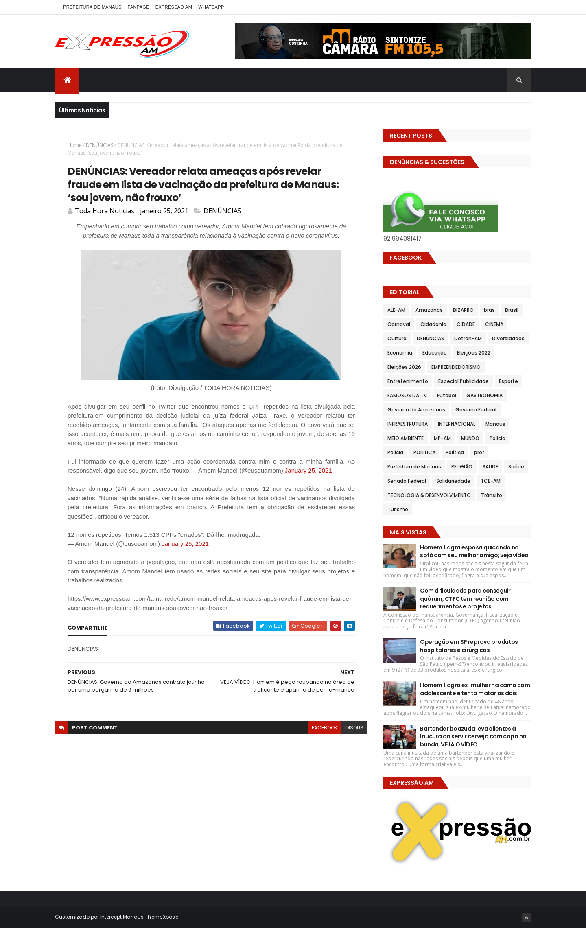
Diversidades (508, 338)
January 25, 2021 (308, 470)
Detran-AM (468, 338)
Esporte (508, 381)
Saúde (516, 466)
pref (479, 452)
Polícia (395, 452)
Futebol (446, 395)
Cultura (397, 338)
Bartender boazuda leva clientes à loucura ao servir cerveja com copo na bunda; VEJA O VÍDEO (473, 736)
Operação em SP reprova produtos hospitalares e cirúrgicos (469, 646)
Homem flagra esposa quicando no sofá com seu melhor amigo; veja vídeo (474, 551)
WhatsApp (211, 6)
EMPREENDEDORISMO (456, 366)
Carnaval (398, 324)
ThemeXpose (161, 916)
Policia (497, 438)
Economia (399, 352)
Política (455, 452)
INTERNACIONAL (456, 423)
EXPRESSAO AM (173, 6)
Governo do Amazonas (416, 409)
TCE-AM (491, 480)
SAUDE (490, 466)
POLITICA (424, 452)
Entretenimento (407, 381)
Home (75, 145)
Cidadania (433, 324)
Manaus (495, 423)
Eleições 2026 (404, 366)
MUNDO (470, 438)
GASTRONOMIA (484, 395)
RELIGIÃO (461, 466)
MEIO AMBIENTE (405, 438)
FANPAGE (138, 6)
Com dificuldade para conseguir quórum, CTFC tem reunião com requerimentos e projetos (465, 599)
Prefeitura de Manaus (414, 466)
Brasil (511, 309)
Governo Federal (475, 409)
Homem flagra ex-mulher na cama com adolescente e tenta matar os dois (475, 689)
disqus (354, 727)
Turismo (397, 509)
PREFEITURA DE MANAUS (92, 6)
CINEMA (494, 324)
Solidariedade (453, 480)
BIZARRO (463, 309)
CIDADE (466, 324)
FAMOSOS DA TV (407, 395)
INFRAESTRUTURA (407, 423)
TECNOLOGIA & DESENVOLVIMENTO (429, 495)
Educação (434, 352)
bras (489, 309)
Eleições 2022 (473, 352)
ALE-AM (396, 309)
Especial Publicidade (463, 381)
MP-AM (442, 438)
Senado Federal (406, 480)
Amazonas (429, 309)
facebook (324, 727)
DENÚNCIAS (99, 145)
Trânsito (491, 495)
